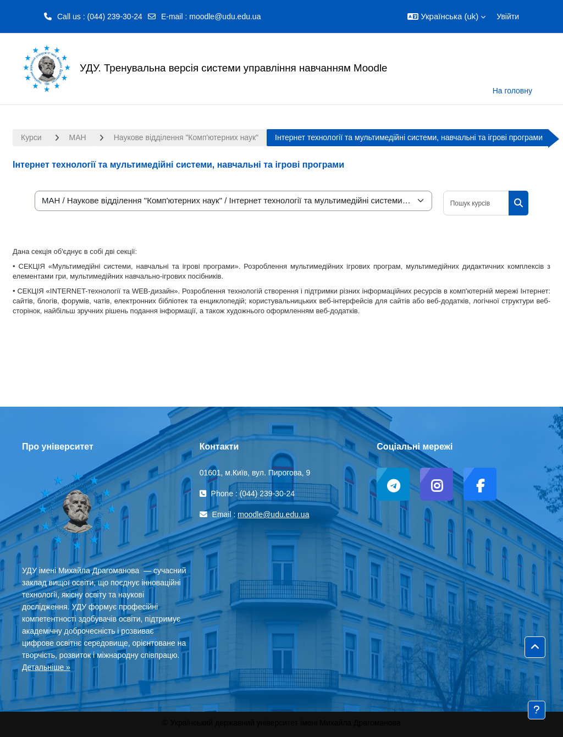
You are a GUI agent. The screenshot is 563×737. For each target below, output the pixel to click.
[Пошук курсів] (476, 203)
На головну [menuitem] (512, 90)
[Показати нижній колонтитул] (536, 710)
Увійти (507, 16)
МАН (77, 137)
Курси (31, 137)
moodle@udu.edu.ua (225, 16)
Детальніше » (46, 667)
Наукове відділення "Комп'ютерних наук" (186, 137)
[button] (446, 16)
